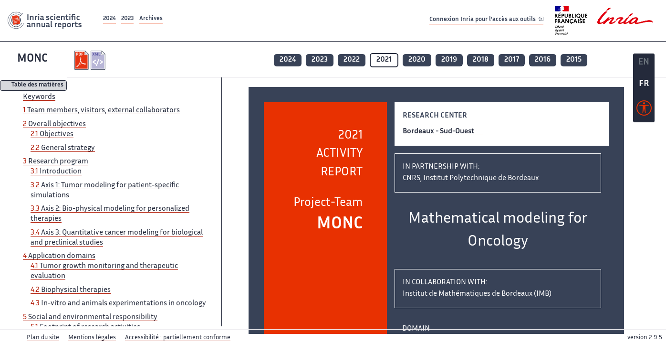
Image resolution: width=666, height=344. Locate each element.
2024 (109, 19)
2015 (574, 60)
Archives (151, 19)
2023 (127, 19)
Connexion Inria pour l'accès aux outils (486, 20)
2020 (417, 60)
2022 (351, 60)
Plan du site (43, 338)
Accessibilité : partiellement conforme (177, 338)
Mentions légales (92, 338)
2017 (511, 60)
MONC (32, 59)
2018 (481, 60)
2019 (449, 60)
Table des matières (37, 85)
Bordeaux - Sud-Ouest (438, 132)
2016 (543, 60)
